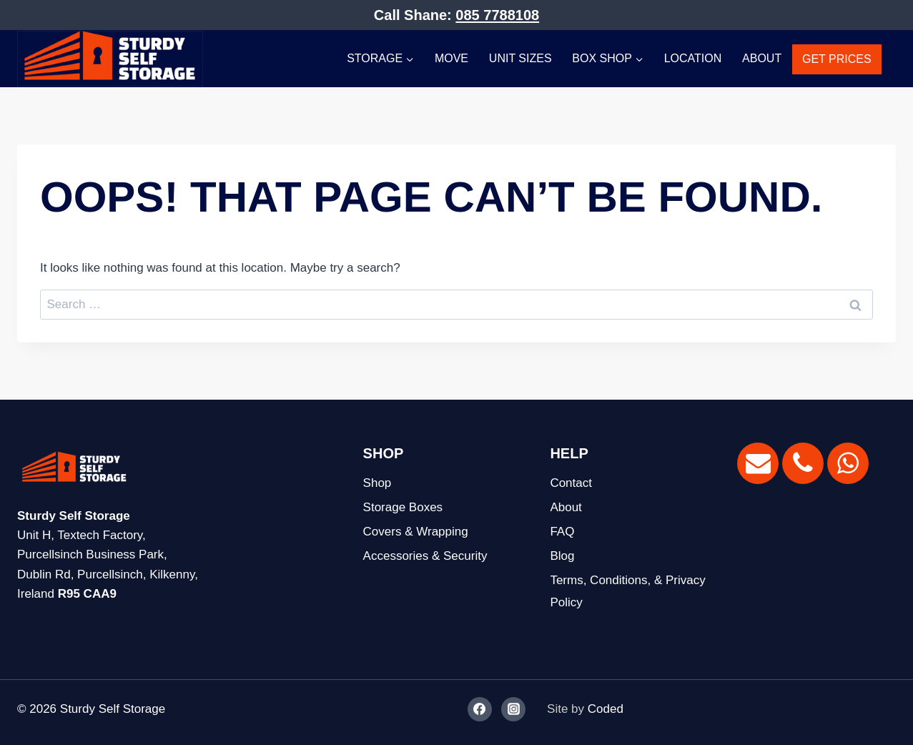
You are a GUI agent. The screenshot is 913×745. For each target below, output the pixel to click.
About (761, 58)
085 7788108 (497, 15)
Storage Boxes (403, 507)
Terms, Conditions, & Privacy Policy (627, 591)
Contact (571, 483)
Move (451, 58)
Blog (562, 556)
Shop (377, 483)
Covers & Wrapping (415, 531)
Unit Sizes (520, 58)
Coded (605, 709)
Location (693, 58)
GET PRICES (837, 59)
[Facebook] (480, 709)
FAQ (562, 531)
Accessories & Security (425, 556)
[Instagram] (513, 709)
